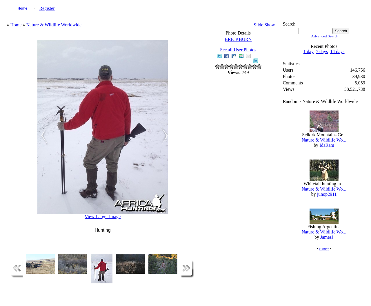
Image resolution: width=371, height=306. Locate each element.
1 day (308, 51)
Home (22, 8)
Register (46, 8)
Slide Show (264, 24)
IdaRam (326, 145)
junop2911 (327, 194)
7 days (322, 51)
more (324, 248)
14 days (337, 51)
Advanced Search (324, 36)
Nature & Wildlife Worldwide (53, 24)
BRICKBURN (238, 39)
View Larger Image (103, 216)
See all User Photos (238, 49)
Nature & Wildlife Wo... (324, 139)
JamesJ (326, 237)
